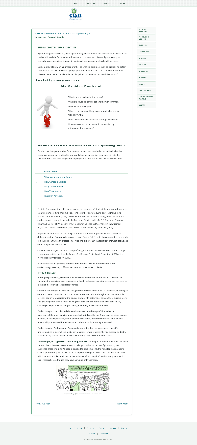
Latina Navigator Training (146, 98)
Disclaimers (126, 428)
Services (90, 428)
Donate (142, 105)
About (79, 428)
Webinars (142, 84)
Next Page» (122, 403)
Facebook (104, 433)
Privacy (113, 428)
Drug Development (53, 186)
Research (142, 58)
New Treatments (52, 191)
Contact (102, 428)
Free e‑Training (145, 91)
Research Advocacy (53, 195)
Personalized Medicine (144, 38)
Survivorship (144, 51)
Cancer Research (49, 33)
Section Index (50, 171)
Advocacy (142, 64)
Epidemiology (83, 33)
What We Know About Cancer (58, 177)
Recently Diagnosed (143, 30)
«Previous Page (42, 403)
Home (37, 33)
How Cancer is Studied (67, 33)
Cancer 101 (143, 45)
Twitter (92, 433)
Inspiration (143, 71)
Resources (143, 78)
